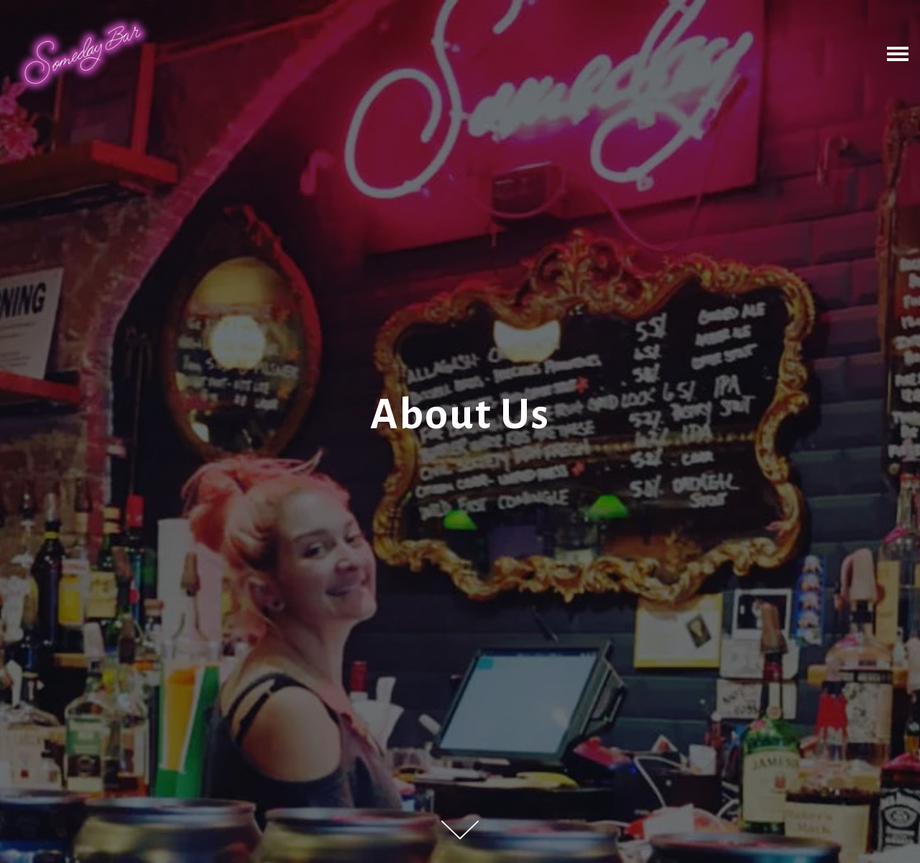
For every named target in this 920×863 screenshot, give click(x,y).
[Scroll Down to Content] (460, 830)
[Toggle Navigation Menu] (897, 54)
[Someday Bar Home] (83, 54)
